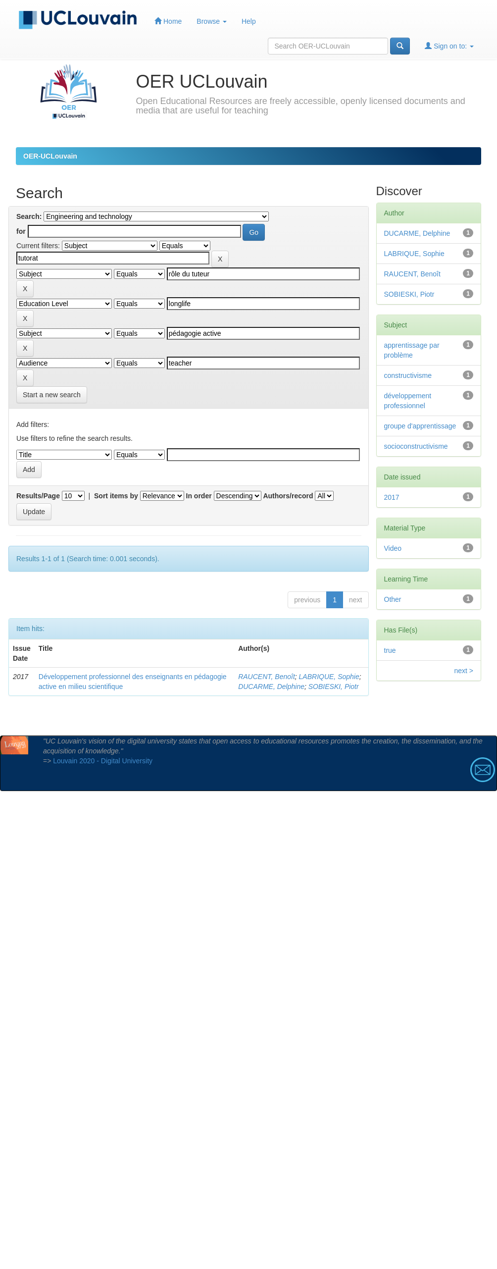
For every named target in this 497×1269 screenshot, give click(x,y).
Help (249, 21)
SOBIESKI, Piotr (333, 686)
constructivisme (408, 375)
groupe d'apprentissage (420, 426)
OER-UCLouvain (50, 156)
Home (168, 21)
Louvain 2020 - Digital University (102, 761)
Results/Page (38, 496)
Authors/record (288, 496)
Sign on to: (449, 46)
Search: (29, 216)
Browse (212, 21)
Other (392, 599)
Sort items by (116, 496)
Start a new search (52, 395)
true (390, 650)
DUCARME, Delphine (271, 686)
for (21, 231)
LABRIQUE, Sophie (329, 677)
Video (393, 548)
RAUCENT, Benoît (266, 677)
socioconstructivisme (416, 446)
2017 (391, 497)
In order (199, 496)
